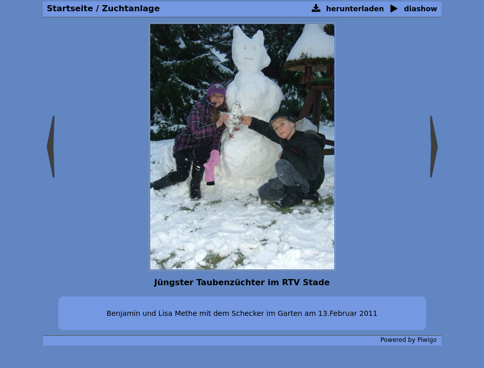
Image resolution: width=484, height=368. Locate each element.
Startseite (70, 8)
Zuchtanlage (130, 8)
